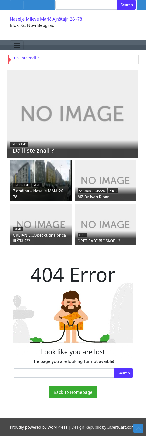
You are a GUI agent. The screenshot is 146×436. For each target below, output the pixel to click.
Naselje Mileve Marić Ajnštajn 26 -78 (46, 19)
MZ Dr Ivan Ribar (93, 196)
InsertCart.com (121, 427)
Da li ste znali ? (26, 57)
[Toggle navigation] (17, 5)
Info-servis (19, 144)
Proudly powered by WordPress (38, 427)
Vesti (37, 185)
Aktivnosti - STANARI (92, 190)
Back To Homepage (73, 392)
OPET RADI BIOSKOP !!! (99, 241)
